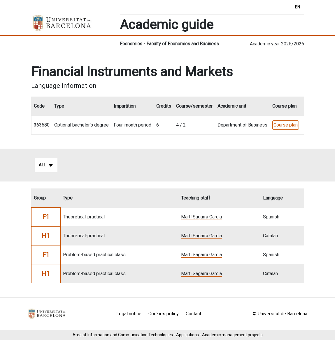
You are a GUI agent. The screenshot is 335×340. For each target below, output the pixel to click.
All (46, 165)
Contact (193, 313)
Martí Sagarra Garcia (201, 217)
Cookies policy (163, 313)
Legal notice (128, 313)
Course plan (285, 125)
